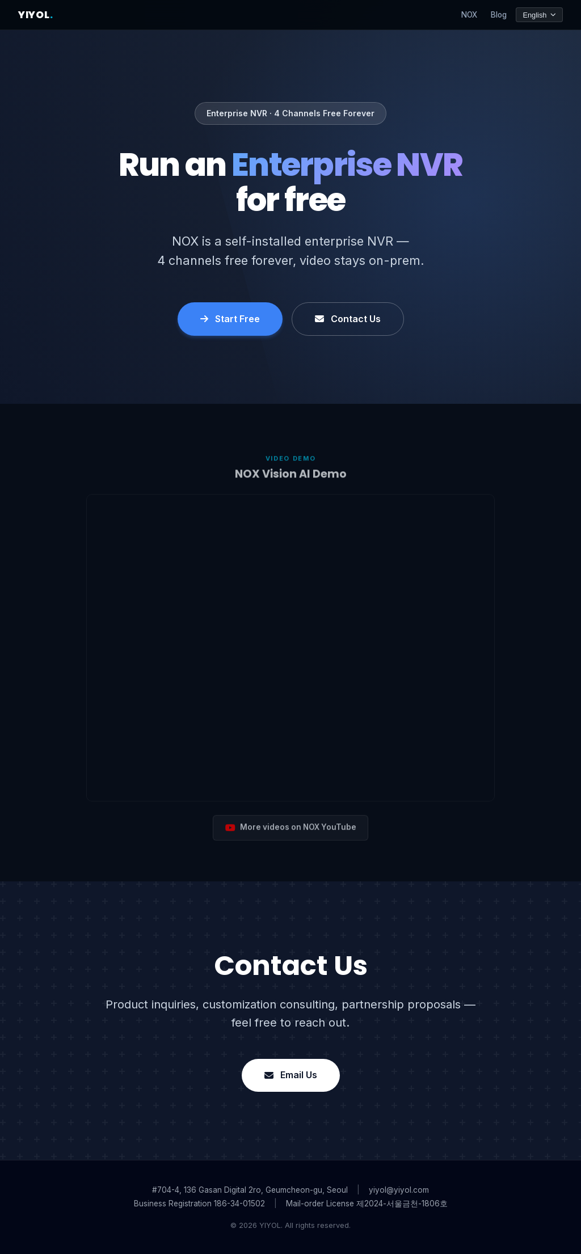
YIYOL (35, 15)
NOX (469, 14)
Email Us (290, 1074)
